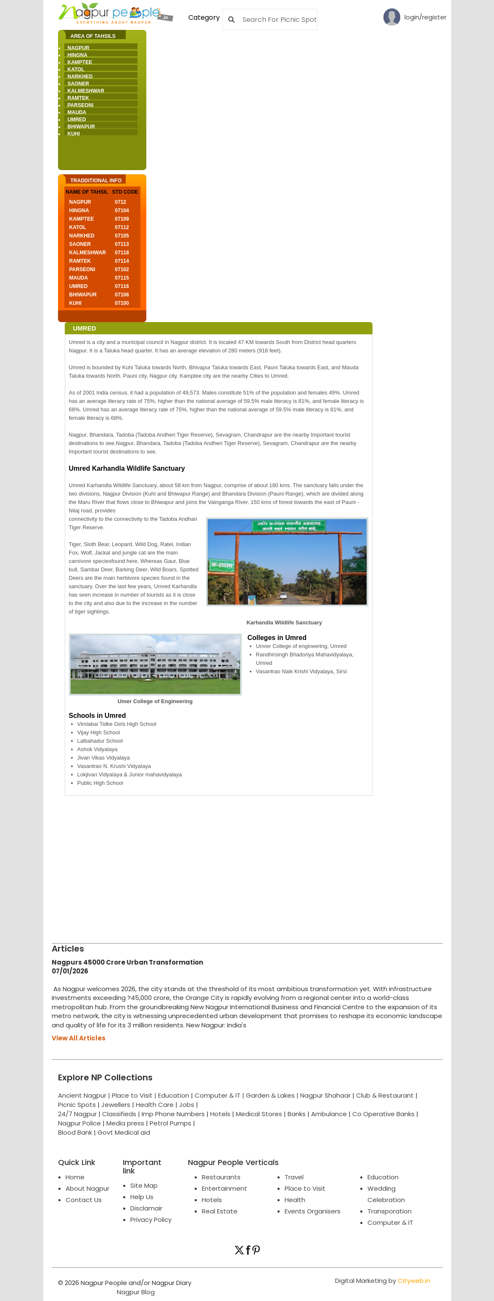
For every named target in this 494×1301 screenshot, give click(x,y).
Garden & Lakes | (273, 1095)
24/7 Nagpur (77, 1113)
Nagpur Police (79, 1123)
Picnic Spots (77, 1104)
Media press (125, 1123)
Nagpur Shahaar (325, 1095)
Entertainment (224, 1188)
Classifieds (119, 1113)
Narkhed (80, 77)
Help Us (141, 1196)
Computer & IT (390, 1222)
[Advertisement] (247, 867)
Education (174, 1095)
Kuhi (74, 134)
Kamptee (80, 62)
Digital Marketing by (382, 1280)
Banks (297, 1113)
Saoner (78, 84)
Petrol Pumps (170, 1123)
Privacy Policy (151, 1219)
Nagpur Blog (135, 1292)
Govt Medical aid (124, 1132)
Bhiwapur (81, 127)
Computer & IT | (220, 1095)
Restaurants (221, 1177)
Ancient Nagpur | (85, 1095)
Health (295, 1199)
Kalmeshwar (86, 91)
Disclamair (146, 1208)
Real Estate (220, 1211)
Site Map (144, 1185)
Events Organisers (313, 1211)
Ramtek (78, 98)
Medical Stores (259, 1113)
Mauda (77, 112)
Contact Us (84, 1199)
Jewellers (115, 1104)
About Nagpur (87, 1188)
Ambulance (329, 1113)
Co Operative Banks (383, 1113)
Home (75, 1177)
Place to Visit (305, 1188)
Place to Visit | (135, 1095)
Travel (294, 1177)
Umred (77, 120)
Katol (76, 69)
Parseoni (81, 105)
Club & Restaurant (385, 1095)
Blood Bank (75, 1132)
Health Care (155, 1104)
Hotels (220, 1113)
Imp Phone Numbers (173, 1113)
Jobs (186, 1104)
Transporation (389, 1211)
